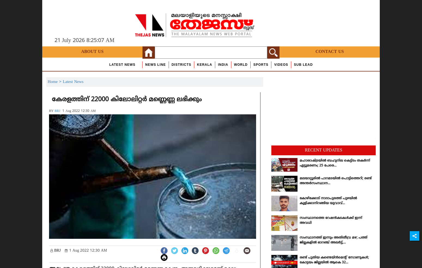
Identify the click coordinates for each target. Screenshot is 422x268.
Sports (260, 65)
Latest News (122, 65)
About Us (92, 52)
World (241, 65)
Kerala (204, 65)
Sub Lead (303, 65)
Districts (181, 65)
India (223, 65)
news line (155, 65)
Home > (55, 82)
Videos (281, 65)
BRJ (57, 111)
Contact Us (329, 52)
